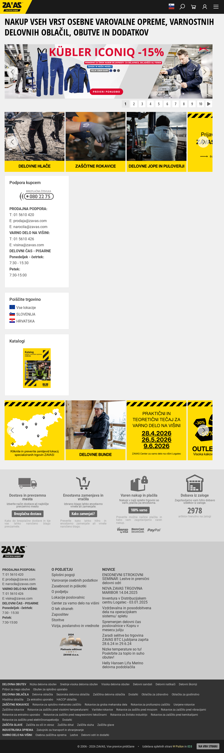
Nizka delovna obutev (43, 684)
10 (200, 104)
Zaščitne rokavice (13, 710)
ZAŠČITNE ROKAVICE (15, 704)
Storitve (58, 620)
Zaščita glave (105, 725)
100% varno (139, 510)
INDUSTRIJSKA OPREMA (17, 730)
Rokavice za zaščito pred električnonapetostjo (30, 720)
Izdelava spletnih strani (157, 746)
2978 (194, 510)
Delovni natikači (165, 684)
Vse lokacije (26, 308)
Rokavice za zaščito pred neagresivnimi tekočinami (75, 715)
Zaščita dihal (66, 725)
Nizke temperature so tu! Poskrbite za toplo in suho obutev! (123, 653)
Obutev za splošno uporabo (50, 689)
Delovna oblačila (42, 694)
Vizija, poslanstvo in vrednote (75, 626)
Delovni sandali (142, 684)
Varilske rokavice (102, 710)
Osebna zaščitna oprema (51, 735)
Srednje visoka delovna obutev (79, 684)
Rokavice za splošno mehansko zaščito (56, 704)
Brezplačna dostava (27, 513)
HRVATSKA (25, 321)
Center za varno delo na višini (75, 603)
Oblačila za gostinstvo (185, 694)
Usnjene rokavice (184, 704)
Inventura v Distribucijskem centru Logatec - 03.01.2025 (125, 600)
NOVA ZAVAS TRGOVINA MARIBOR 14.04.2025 (122, 590)
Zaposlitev (60, 614)
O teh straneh (62, 609)
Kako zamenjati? (83, 513)
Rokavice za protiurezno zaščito (150, 704)
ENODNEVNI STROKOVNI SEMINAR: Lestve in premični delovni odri (125, 579)
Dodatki (133, 694)
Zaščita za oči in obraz (40, 725)
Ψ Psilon (178, 746)
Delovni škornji (188, 684)
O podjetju (62, 570)
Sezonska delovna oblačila (73, 694)
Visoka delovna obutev (115, 684)
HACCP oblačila (67, 699)
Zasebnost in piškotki (69, 586)
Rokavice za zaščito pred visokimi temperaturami (57, 710)
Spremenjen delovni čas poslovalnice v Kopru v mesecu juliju (121, 626)
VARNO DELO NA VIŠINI (17, 735)
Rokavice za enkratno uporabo (21, 715)
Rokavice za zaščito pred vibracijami (183, 710)
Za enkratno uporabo (40, 699)
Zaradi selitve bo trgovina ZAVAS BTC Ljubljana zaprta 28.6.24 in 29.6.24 (125, 639)
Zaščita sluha (85, 725)
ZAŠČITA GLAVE (12, 725)
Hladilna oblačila (12, 699)
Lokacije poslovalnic (68, 597)
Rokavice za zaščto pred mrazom (136, 710)
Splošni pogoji (63, 575)
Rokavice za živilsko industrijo (128, 715)
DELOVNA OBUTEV (14, 684)
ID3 (189, 746)
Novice (108, 570)
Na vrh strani (208, 746)
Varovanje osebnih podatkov (75, 580)
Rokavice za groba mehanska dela (106, 704)
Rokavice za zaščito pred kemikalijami (174, 715)
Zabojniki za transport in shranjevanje (60, 730)
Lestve (74, 735)
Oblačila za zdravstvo (155, 694)
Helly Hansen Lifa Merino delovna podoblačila (122, 665)
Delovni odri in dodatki (95, 735)
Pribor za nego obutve (16, 689)
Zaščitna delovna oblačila (109, 694)
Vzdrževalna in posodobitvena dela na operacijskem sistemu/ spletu (126, 612)
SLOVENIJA (25, 314)
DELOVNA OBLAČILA (15, 694)
